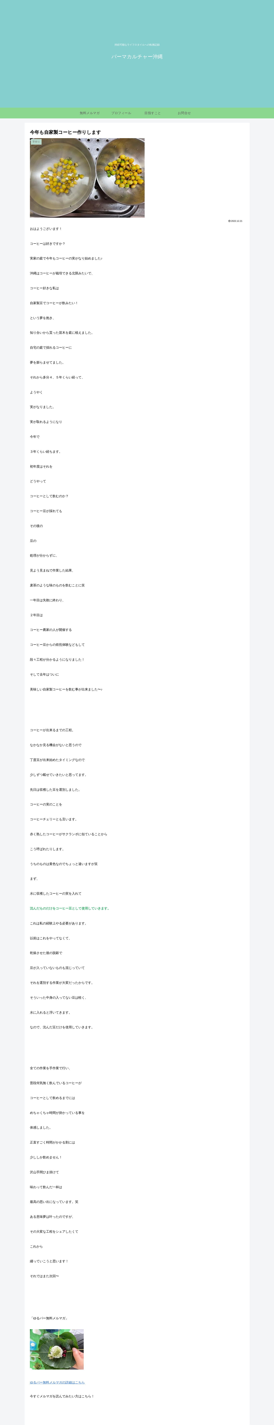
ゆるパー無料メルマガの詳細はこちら (57, 1382)
